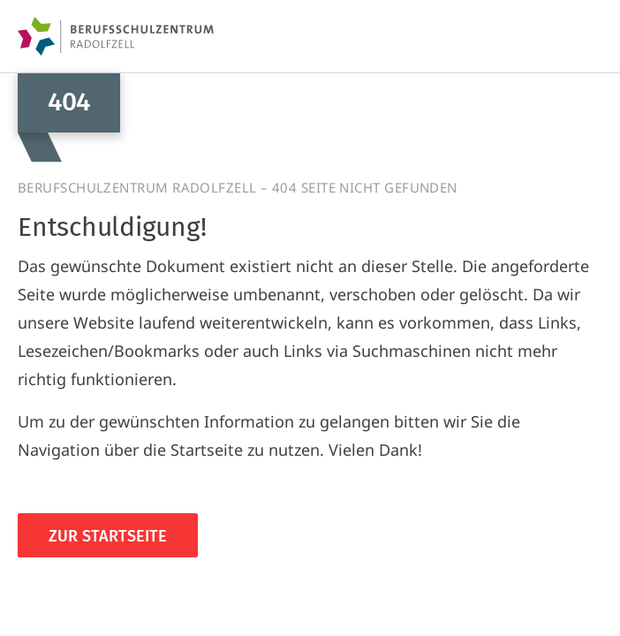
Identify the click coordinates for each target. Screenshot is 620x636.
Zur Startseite (108, 536)
